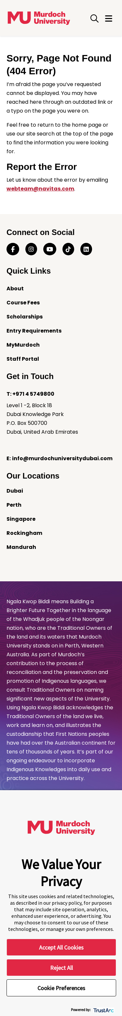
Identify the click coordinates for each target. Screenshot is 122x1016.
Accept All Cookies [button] (61, 947)
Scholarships (25, 316)
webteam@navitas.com (40, 188)
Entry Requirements (34, 331)
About (15, 288)
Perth (14, 505)
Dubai (15, 491)
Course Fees (23, 302)
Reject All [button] (61, 967)
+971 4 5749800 (33, 394)
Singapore (21, 519)
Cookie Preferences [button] (61, 988)
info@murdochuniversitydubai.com (62, 458)
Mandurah (21, 547)
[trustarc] (103, 1009)
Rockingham (24, 533)
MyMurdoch (23, 345)
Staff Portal (23, 359)
